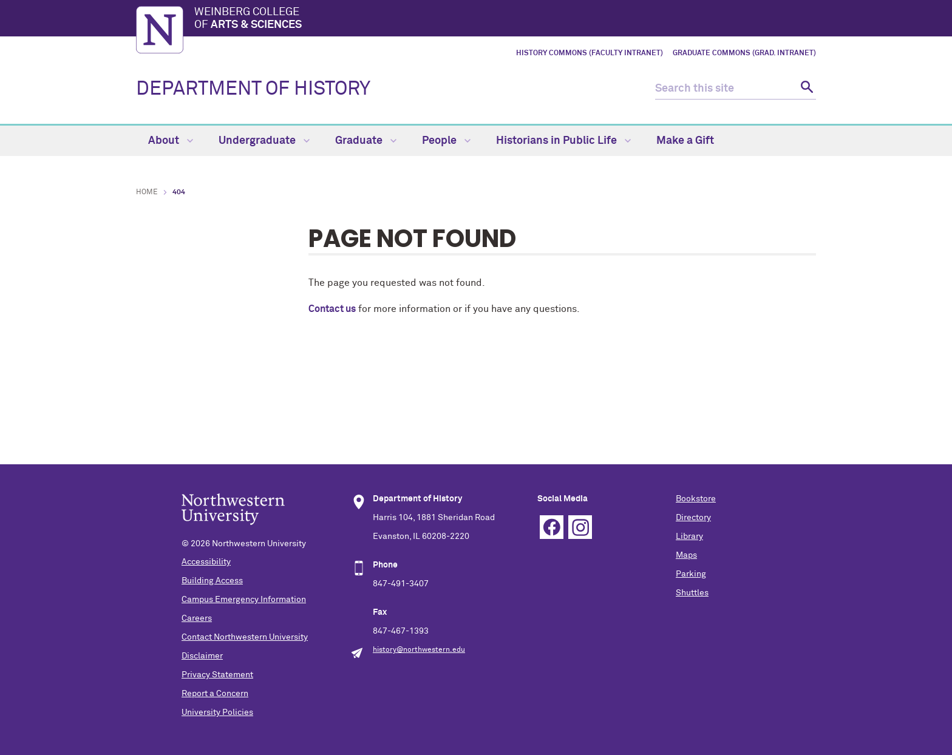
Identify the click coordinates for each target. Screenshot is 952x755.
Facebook (551, 527)
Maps (686, 555)
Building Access (212, 581)
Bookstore (696, 499)
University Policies (217, 712)
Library (689, 536)
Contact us (332, 309)
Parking (691, 574)
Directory (693, 517)
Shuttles (692, 593)
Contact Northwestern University (245, 637)
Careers (197, 618)
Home (147, 192)
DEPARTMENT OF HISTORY (253, 89)
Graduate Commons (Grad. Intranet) (744, 53)
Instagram (580, 527)
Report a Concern (215, 693)
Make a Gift (685, 140)
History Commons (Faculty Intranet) (589, 53)
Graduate (365, 140)
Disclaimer (202, 656)
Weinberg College (505, 19)
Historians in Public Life (563, 140)
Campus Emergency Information (244, 599)
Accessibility (206, 562)
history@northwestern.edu (419, 650)
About (170, 140)
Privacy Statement (217, 675)
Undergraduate (264, 140)
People (446, 140)
